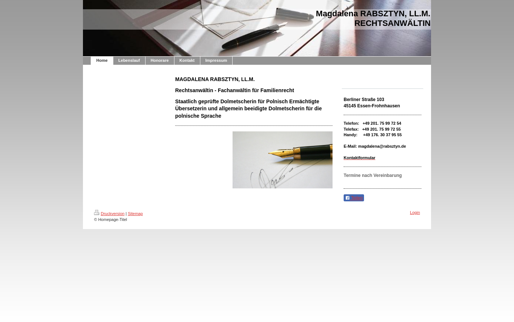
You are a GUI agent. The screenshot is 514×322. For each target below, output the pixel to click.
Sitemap (135, 213)
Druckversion (109, 213)
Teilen (354, 198)
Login (415, 212)
